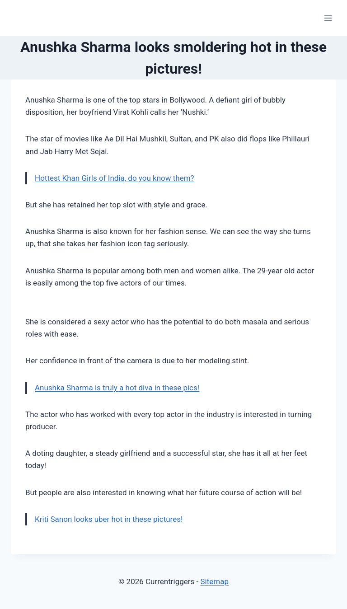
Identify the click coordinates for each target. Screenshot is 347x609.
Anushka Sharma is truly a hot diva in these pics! (117, 387)
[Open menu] (327, 18)
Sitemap (214, 581)
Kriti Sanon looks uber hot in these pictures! (109, 519)
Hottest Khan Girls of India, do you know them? (114, 178)
